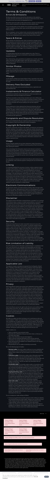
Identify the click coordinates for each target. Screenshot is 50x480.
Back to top (42, 413)
